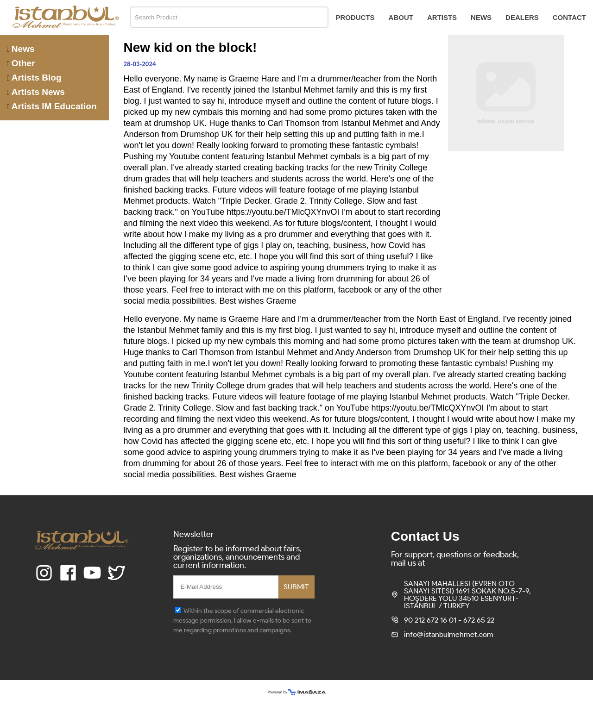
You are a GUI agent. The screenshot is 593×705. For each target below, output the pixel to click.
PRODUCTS (354, 17)
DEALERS (522, 17)
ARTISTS (442, 17)
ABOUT (401, 17)
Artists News (38, 92)
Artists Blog (37, 77)
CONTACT (569, 17)
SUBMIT (296, 586)
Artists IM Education (54, 106)
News (23, 49)
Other (23, 63)
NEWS (481, 17)
